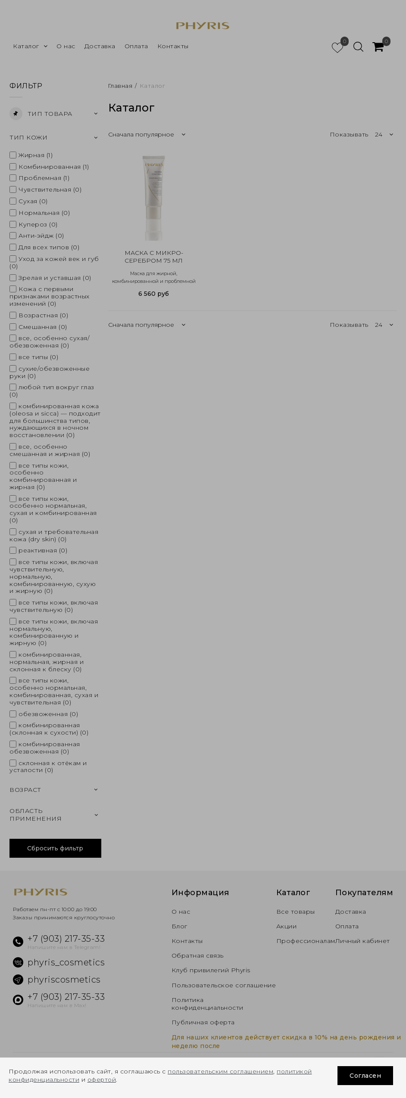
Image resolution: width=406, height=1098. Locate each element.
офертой (104, 1079)
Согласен (365, 1075)
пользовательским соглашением (221, 1072)
